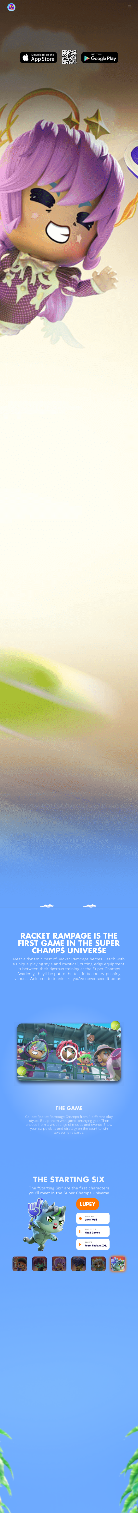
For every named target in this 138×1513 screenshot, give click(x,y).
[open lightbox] (69, 1051)
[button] (130, 7)
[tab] (20, 1264)
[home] (22, 7)
